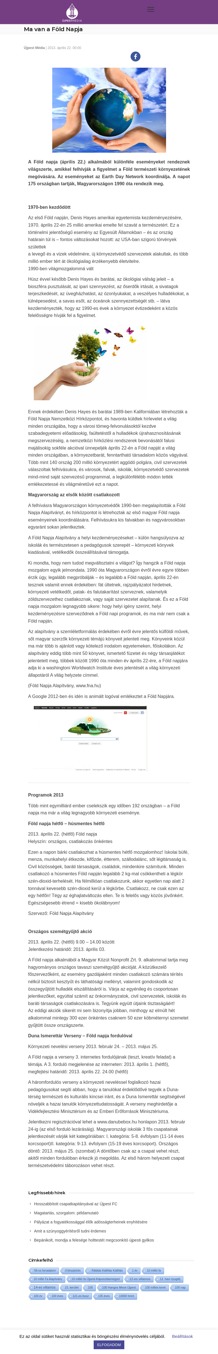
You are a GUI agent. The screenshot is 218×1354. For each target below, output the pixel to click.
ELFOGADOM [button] (109, 1345)
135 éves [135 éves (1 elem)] (104, 1296)
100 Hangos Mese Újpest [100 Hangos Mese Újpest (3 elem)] (119, 1287)
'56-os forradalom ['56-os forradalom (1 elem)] (45, 1270)
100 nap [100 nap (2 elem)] (180, 1287)
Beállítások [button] (182, 1336)
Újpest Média (34, 48)
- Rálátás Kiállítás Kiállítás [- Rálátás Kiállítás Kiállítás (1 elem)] (106, 1270)
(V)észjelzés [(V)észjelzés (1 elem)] (73, 1270)
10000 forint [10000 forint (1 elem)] (126, 1296)
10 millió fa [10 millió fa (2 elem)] (154, 1270)
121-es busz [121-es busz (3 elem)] (81, 1296)
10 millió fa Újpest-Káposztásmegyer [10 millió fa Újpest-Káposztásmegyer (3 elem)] (96, 1279)
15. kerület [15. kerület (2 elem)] (72, 1287)
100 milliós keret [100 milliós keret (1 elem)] (155, 1287)
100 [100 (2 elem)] (90, 1287)
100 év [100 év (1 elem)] (38, 1296)
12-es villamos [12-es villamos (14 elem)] (139, 1279)
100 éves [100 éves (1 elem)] (57, 1296)
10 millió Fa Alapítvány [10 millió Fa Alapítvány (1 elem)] (48, 1279)
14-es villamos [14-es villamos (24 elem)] (45, 1287)
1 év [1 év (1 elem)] (135, 1270)
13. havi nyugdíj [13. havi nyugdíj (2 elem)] (170, 1279)
